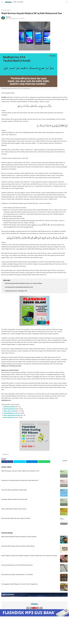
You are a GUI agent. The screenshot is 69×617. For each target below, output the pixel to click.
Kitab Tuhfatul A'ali (9, 417)
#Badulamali (6, 454)
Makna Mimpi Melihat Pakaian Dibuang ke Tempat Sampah (18, 536)
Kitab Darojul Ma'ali (9, 409)
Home (2, 10)
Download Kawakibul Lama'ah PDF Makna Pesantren (17, 565)
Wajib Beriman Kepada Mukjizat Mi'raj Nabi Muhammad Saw (31, 13)
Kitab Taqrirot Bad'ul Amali (12, 415)
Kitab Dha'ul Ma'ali (9, 407)
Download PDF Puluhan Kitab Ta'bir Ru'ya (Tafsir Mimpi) (17, 546)
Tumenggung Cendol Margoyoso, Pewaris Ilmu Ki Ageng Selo (19, 584)
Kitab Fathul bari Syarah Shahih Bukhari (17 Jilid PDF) (17, 574)
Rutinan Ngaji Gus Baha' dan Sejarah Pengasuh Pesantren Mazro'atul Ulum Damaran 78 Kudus (29, 555)
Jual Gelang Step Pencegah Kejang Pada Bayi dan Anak (19, 287)
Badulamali (8, 10)
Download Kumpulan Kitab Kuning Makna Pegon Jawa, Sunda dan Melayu (23, 283)
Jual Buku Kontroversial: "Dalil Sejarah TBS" (16, 291)
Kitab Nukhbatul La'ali (10, 413)
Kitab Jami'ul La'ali (9, 411)
